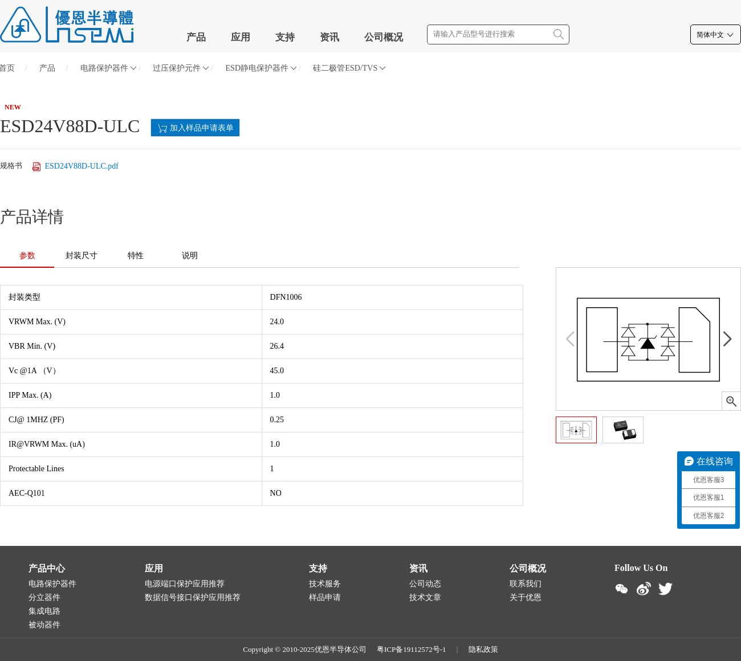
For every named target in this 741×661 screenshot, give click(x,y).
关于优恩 (526, 597)
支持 (285, 37)
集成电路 (44, 611)
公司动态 (425, 584)
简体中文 (716, 35)
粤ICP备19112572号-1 (411, 649)
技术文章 (425, 597)
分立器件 (44, 597)
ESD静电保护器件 (261, 68)
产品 (196, 37)
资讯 (329, 37)
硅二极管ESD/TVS (349, 68)
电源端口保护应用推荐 (185, 584)
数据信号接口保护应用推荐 (193, 597)
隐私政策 (483, 649)
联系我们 (526, 584)
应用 (240, 37)
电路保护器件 (108, 68)
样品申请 (325, 597)
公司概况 (383, 37)
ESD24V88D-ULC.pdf (75, 167)
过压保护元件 (181, 68)
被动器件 (44, 625)
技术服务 (325, 584)
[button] (727, 339)
